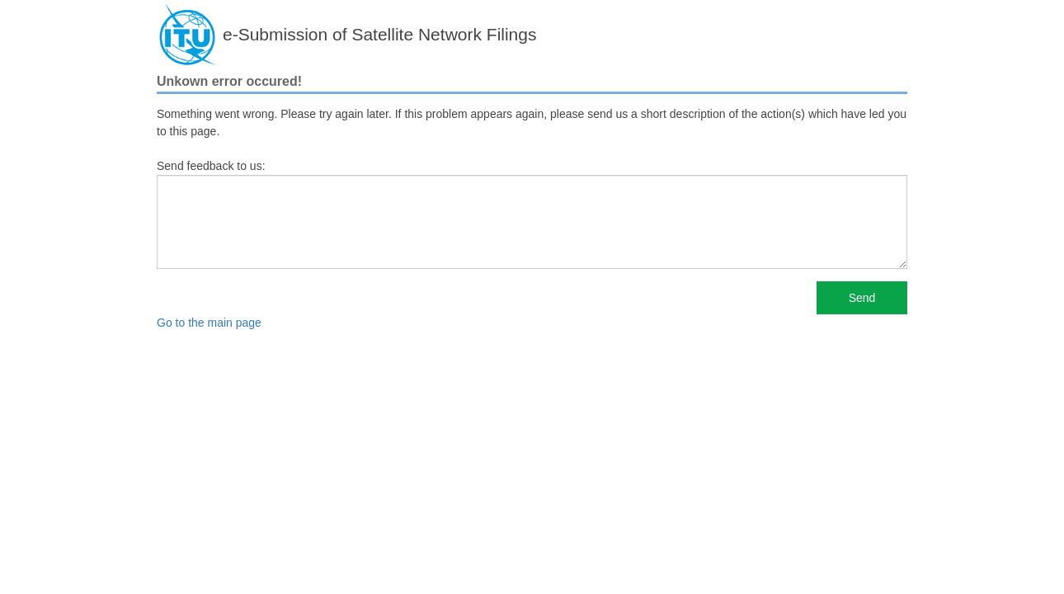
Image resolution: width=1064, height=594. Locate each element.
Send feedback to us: (211, 165)
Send (862, 297)
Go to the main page (209, 322)
